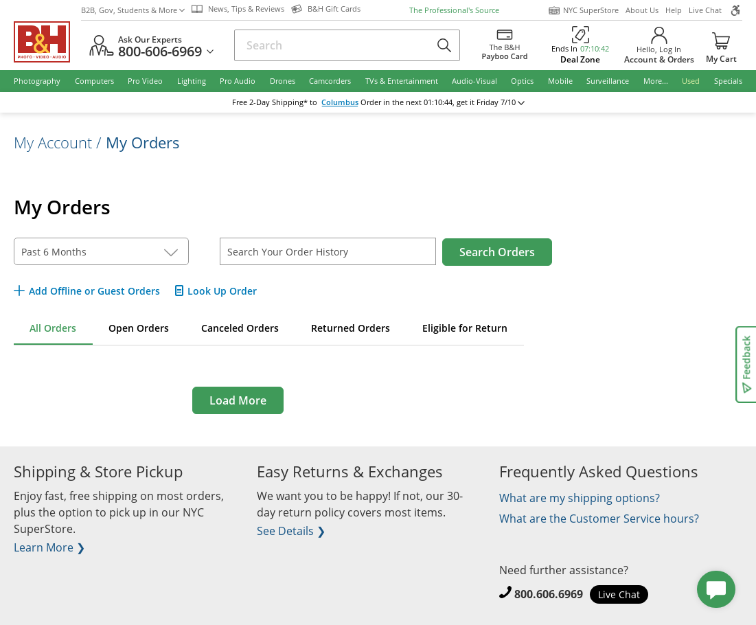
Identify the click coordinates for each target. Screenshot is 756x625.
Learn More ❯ (49, 547)
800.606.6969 (548, 594)
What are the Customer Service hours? (599, 518)
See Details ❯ (291, 530)
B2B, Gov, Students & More (133, 10)
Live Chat (705, 10)
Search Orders (497, 252)
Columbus (339, 102)
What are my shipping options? (579, 497)
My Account (53, 142)
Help (673, 10)
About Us (642, 10)
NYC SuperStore (583, 10)
